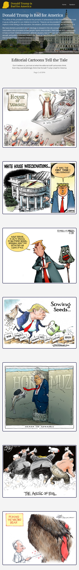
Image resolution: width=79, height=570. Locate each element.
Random (72, 5)
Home (64, 5)
